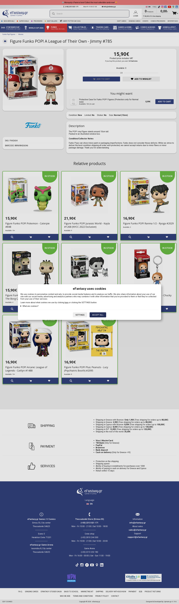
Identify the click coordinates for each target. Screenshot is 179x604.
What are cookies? (30, 306)
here (66, 302)
